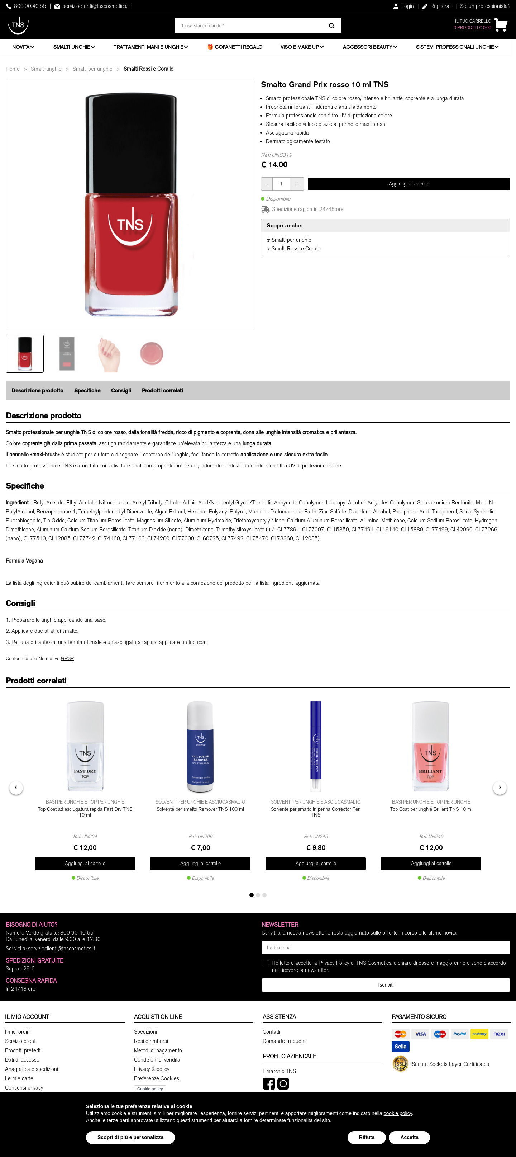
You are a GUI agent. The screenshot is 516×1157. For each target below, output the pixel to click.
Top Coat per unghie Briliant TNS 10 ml (431, 811)
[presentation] (16, 789)
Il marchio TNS (279, 1070)
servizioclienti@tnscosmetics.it (92, 6)
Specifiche (87, 394)
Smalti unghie (72, 48)
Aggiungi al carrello (409, 187)
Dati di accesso (22, 1059)
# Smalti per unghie (289, 243)
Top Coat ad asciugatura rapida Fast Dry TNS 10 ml (85, 814)
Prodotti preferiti (23, 1050)
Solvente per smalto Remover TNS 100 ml (200, 811)
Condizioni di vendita (157, 1059)
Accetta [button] (409, 1137)
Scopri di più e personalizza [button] (130, 1137)
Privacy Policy (334, 962)
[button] (251, 894)
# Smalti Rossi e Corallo (294, 252)
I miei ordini (18, 1031)
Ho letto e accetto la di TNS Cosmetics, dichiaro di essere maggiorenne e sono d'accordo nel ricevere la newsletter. (389, 965)
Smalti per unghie (93, 72)
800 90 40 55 (77, 932)
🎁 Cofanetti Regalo (236, 48)
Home (13, 72)
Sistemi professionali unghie (458, 48)
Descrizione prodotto (37, 394)
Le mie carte (19, 1077)
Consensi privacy (24, 1087)
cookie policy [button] (398, 1113)
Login (403, 6)
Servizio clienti (21, 1040)
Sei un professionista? (485, 6)
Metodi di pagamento (158, 1050)
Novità (20, 48)
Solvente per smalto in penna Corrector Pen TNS (315, 814)
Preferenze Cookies (156, 1077)
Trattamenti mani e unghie (150, 48)
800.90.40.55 (26, 6)
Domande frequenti (285, 1040)
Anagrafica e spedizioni (31, 1068)
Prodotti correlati (162, 394)
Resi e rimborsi (151, 1040)
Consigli (121, 394)
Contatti (271, 1031)
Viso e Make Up (301, 48)
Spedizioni (145, 1031)
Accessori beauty (370, 48)
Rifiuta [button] (367, 1137)
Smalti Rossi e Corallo (148, 72)
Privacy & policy (151, 1068)
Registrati (437, 6)
